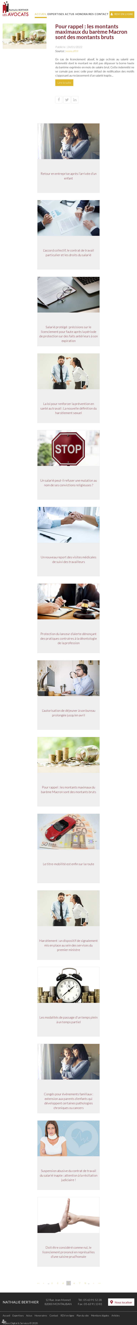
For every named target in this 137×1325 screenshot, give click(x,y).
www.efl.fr (72, 51)
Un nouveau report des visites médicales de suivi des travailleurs (68, 559)
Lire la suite (64, 82)
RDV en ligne (123, 14)
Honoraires (84, 14)
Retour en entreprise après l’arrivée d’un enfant (69, 176)
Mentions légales (100, 1315)
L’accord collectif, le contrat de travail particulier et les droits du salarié (68, 252)
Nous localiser (123, 1302)
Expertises (56, 14)
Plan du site (83, 1315)
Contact (102, 14)
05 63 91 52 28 (92, 1299)
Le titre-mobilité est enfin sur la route (68, 864)
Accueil (41, 14)
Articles (115, 1315)
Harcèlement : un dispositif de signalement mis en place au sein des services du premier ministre (68, 945)
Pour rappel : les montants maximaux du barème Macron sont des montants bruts (68, 789)
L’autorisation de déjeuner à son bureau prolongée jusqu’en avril (68, 713)
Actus (69, 14)
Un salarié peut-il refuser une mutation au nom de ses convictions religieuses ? (68, 483)
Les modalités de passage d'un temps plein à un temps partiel (68, 1020)
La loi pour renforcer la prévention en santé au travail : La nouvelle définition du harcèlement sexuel (68, 408)
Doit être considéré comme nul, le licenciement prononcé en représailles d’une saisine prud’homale (68, 1252)
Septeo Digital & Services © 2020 (20, 1323)
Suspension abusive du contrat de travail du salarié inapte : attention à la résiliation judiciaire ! (68, 1175)
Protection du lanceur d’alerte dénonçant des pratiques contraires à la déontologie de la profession (68, 638)
